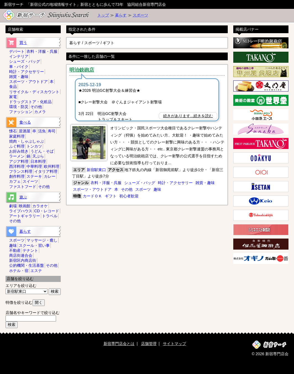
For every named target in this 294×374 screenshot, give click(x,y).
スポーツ (140, 15)
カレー (49, 176)
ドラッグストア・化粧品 (30, 102)
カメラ (40, 111)
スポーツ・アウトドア (92, 189)
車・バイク (18, 66)
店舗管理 (149, 343)
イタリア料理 (45, 171)
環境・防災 (18, 106)
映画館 (24, 206)
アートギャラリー (24, 216)
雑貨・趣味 (205, 183)
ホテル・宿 (18, 270)
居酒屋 (24, 131)
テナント (30, 250)
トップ (103, 15)
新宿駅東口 (96, 170)
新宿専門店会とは (119, 343)
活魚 (42, 131)
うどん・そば (42, 151)
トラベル (49, 216)
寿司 (51, 131)
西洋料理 (17, 166)
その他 (127, 189)
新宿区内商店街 (22, 260)
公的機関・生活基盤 (26, 265)
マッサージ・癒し (42, 240)
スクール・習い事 (34, 245)
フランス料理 (20, 171)
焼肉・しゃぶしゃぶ (26, 141)
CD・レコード (46, 211)
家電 (13, 97)
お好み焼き (18, 151)
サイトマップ (174, 343)
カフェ (15, 181)
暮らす (121, 15)
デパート (17, 51)
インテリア (18, 56)
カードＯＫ (92, 196)
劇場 (13, 206)
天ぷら (38, 156)
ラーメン (17, 156)
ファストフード (22, 186)
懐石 (13, 131)
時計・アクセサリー (175, 183)
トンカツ (34, 146)
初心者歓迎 (129, 196)
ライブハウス (20, 211)
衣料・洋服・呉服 (106, 183)
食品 (13, 86)
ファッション (20, 111)
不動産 (15, 250)
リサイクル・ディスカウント (34, 92)
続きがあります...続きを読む (188, 116)
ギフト (110, 196)
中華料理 (34, 166)
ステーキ (34, 176)
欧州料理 (51, 166)
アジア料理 (18, 161)
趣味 (157, 189)
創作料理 (17, 176)
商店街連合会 (20, 255)
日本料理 (38, 161)
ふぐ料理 (17, 146)
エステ (36, 270)
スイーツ (30, 181)
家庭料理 (17, 136)
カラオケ (40, 206)
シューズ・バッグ (139, 183)
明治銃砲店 (81, 70)
